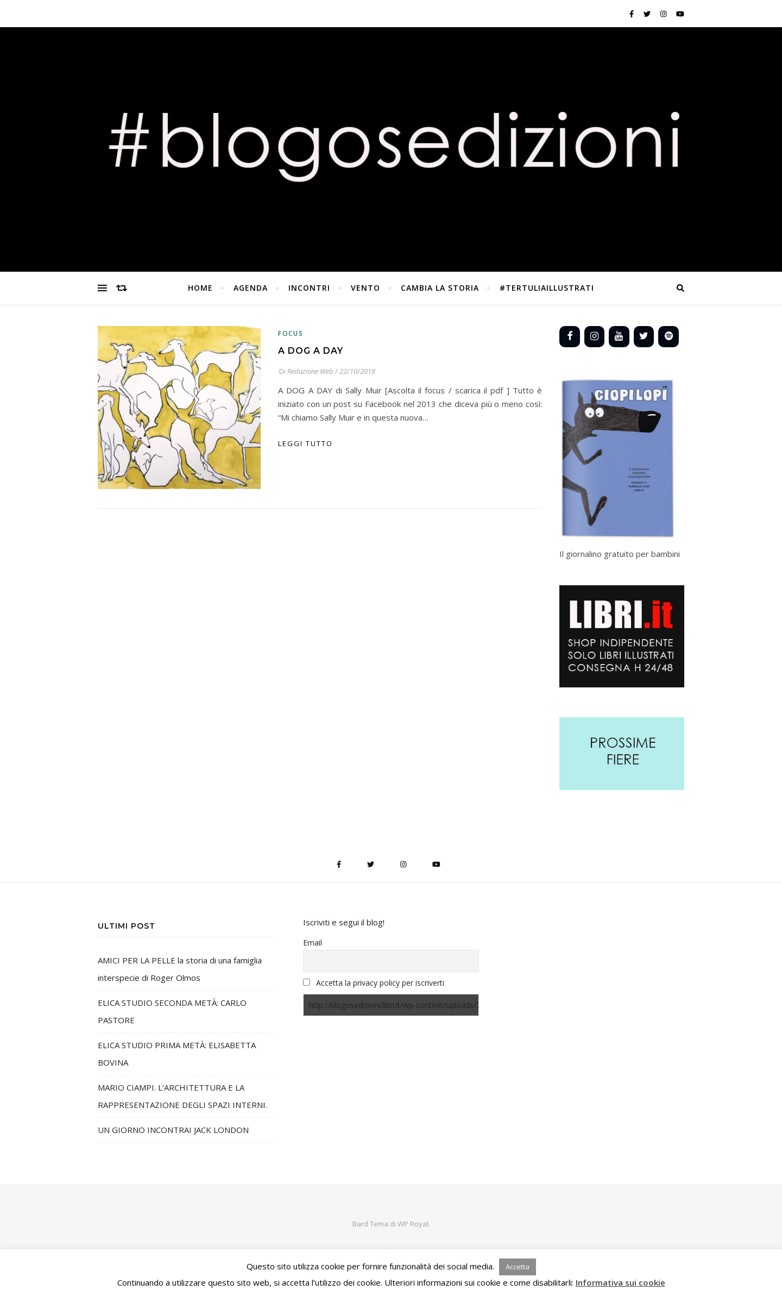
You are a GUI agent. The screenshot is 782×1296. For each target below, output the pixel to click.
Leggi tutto (305, 443)
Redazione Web (310, 371)
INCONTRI (309, 288)
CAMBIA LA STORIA (440, 288)
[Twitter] (644, 336)
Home (200, 288)
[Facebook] (569, 336)
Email (312, 942)
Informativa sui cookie (620, 1282)
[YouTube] (619, 336)
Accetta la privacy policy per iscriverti (380, 983)
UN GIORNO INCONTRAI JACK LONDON (173, 1129)
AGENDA (251, 288)
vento (365, 288)
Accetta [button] (517, 1267)
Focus (291, 333)
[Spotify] (668, 336)
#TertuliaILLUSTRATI (547, 288)
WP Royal (413, 1224)
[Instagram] (594, 336)
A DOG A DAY (310, 351)
